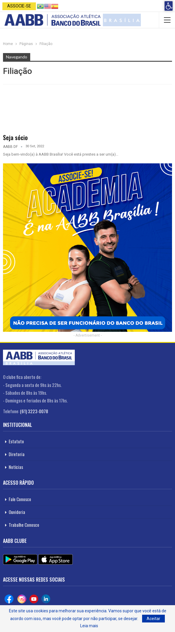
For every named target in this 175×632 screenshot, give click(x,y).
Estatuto (16, 441)
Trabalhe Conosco (24, 524)
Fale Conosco (20, 499)
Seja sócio (15, 137)
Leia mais (89, 626)
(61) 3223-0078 (34, 411)
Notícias (16, 467)
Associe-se (19, 6)
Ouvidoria (17, 512)
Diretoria (17, 454)
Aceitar (153, 618)
